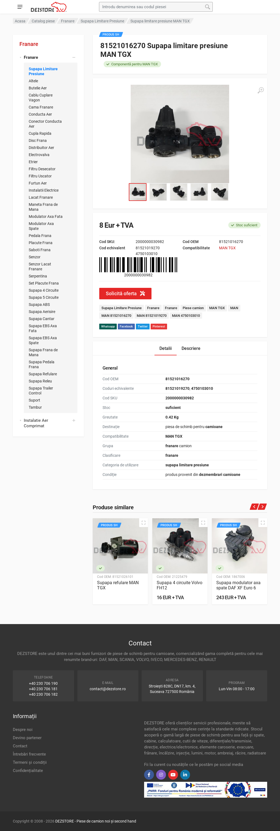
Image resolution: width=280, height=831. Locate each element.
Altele (33, 81)
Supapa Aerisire (42, 311)
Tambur (35, 407)
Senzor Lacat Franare (40, 266)
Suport (34, 400)
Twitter (143, 326)
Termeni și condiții (30, 762)
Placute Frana (40, 243)
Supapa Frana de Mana (43, 352)
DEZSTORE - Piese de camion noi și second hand (95, 821)
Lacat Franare (41, 197)
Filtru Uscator (40, 176)
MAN (234, 308)
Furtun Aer (38, 183)
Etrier (33, 162)
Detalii (165, 348)
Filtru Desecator (42, 169)
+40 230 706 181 (43, 689)
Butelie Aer (38, 88)
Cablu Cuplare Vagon (40, 97)
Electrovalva (39, 155)
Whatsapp (108, 326)
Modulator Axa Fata (46, 216)
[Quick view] (143, 522)
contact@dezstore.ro (108, 689)
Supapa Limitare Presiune (43, 71)
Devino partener (27, 737)
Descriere (191, 348)
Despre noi (23, 729)
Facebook (126, 326)
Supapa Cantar (41, 319)
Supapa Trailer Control (41, 390)
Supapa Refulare (43, 374)
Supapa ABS (39, 304)
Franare (28, 44)
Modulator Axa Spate (41, 226)
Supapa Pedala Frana (41, 364)
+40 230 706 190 (43, 683)
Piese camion (193, 308)
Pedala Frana (40, 235)
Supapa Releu (40, 381)
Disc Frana (38, 140)
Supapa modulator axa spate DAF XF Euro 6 (238, 585)
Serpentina (38, 276)
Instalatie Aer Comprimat (36, 423)
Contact (20, 746)
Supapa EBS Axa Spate (43, 340)
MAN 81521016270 (116, 316)
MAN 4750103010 (186, 316)
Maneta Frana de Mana (43, 207)
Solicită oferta (125, 293)
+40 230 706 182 (43, 694)
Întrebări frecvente (29, 754)
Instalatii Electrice (44, 190)
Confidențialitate (28, 770)
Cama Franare (41, 107)
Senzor (34, 257)
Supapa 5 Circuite (44, 297)
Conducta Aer (40, 114)
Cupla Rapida (40, 133)
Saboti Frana (40, 250)
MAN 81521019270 (152, 316)
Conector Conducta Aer (45, 123)
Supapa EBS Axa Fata (43, 328)
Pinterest (159, 326)
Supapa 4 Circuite (44, 290)
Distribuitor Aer (41, 147)
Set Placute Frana (44, 283)
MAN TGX (227, 248)
